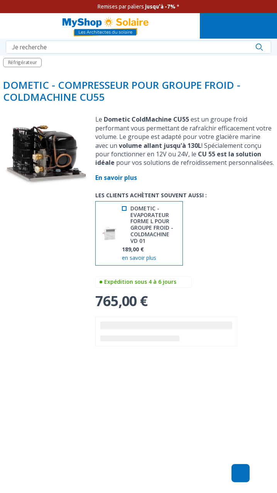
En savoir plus (116, 177)
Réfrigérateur (22, 62)
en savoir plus (139, 258)
